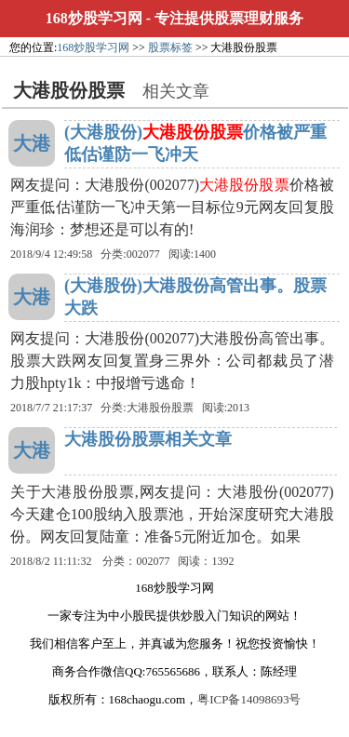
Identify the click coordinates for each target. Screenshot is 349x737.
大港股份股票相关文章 (148, 439)
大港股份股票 (160, 407)
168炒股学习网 (94, 18)
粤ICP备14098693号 (249, 699)
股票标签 (170, 47)
